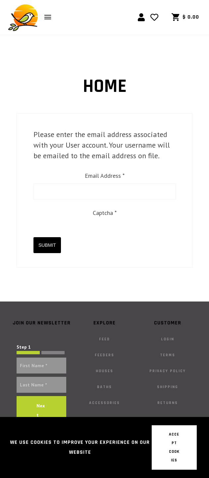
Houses (104, 371)
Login (167, 339)
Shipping (167, 386)
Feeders (104, 355)
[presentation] (83, 233)
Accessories (104, 402)
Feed (104, 339)
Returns (167, 402)
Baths (104, 386)
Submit (47, 245)
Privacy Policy (167, 371)
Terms (167, 355)
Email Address (105, 175)
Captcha (105, 213)
